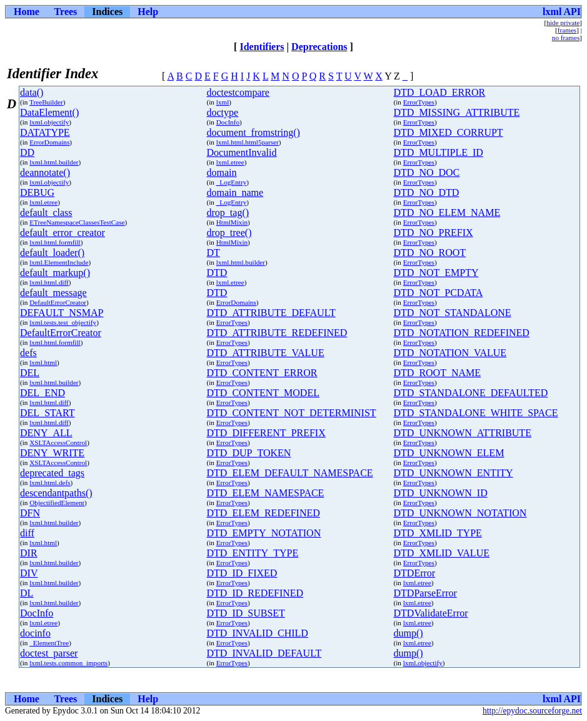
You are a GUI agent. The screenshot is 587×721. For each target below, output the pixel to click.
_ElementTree (49, 643)
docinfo (35, 633)
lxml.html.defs (49, 482)
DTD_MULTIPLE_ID (438, 152)
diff (27, 533)
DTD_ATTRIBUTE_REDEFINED (277, 332)
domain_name (235, 192)
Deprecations (319, 46)
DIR (29, 553)
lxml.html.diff (49, 282)
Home (26, 11)
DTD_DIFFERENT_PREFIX (266, 432)
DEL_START (47, 412)
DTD (217, 272)
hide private (562, 22)
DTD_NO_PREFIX (433, 232)
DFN (30, 513)
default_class (46, 212)
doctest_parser (49, 653)
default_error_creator (62, 232)
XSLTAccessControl (58, 442)
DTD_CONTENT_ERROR (262, 372)
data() (31, 92)
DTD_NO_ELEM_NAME (447, 212)
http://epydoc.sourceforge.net (532, 710)
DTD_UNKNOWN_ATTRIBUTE (462, 432)
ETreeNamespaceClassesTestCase (76, 222)
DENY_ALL (46, 432)
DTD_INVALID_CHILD (257, 633)
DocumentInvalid (242, 152)
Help (148, 11)
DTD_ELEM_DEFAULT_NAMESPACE (290, 473)
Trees (66, 11)
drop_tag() (228, 212)
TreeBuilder (46, 102)
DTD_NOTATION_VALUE (450, 352)
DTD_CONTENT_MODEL (263, 392)
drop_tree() (229, 232)
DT (213, 252)
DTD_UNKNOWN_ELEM (449, 452)
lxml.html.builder (53, 162)
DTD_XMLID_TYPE (438, 533)
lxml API (562, 11)
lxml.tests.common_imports (68, 663)
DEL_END (42, 392)
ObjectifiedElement (56, 502)
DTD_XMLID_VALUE (441, 553)
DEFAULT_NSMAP (61, 312)
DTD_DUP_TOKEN (249, 452)
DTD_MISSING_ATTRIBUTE (457, 112)
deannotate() (45, 172)
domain (222, 172)
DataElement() (49, 112)
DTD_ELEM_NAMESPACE (265, 493)
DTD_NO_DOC (427, 172)
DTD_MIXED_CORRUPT (448, 132)
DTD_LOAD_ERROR (440, 92)
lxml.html (43, 362)
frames (567, 30)
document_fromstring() (253, 132)
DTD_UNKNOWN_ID (441, 493)
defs (28, 352)
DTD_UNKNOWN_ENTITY (453, 473)
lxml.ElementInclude (58, 262)
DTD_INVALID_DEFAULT (264, 653)
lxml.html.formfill (54, 242)
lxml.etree (230, 162)
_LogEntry (231, 182)
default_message (53, 292)
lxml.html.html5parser (247, 142)
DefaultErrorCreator (57, 302)
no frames (565, 37)
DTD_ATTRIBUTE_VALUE (265, 352)
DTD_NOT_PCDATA (438, 292)
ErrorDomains (49, 142)
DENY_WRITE (52, 452)
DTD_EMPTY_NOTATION (264, 533)
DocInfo (227, 122)
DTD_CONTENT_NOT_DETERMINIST (291, 412)
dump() (408, 633)
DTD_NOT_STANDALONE (452, 312)
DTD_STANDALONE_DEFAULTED (471, 392)
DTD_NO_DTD (426, 192)
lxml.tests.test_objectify (62, 322)
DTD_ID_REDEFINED (255, 593)
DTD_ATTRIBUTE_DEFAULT (271, 312)
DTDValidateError (431, 613)
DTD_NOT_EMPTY (436, 272)
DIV (29, 573)
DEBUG (37, 192)
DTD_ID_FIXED (242, 573)
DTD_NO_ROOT (430, 252)
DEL (29, 372)
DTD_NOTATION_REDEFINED (461, 332)
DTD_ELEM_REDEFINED (263, 513)
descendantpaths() (56, 493)
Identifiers (261, 46)
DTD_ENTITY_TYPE (253, 553)
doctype (223, 112)
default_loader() (52, 252)
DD (27, 152)
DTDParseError (425, 593)
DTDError (415, 573)
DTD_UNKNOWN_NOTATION (460, 513)
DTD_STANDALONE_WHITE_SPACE (476, 412)
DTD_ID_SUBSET (246, 613)
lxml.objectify (49, 122)
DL (26, 593)
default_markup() (55, 272)
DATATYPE (45, 132)
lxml (222, 102)
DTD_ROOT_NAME (437, 372)
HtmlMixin (232, 222)
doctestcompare (238, 92)
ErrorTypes (418, 102)
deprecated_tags (52, 473)
